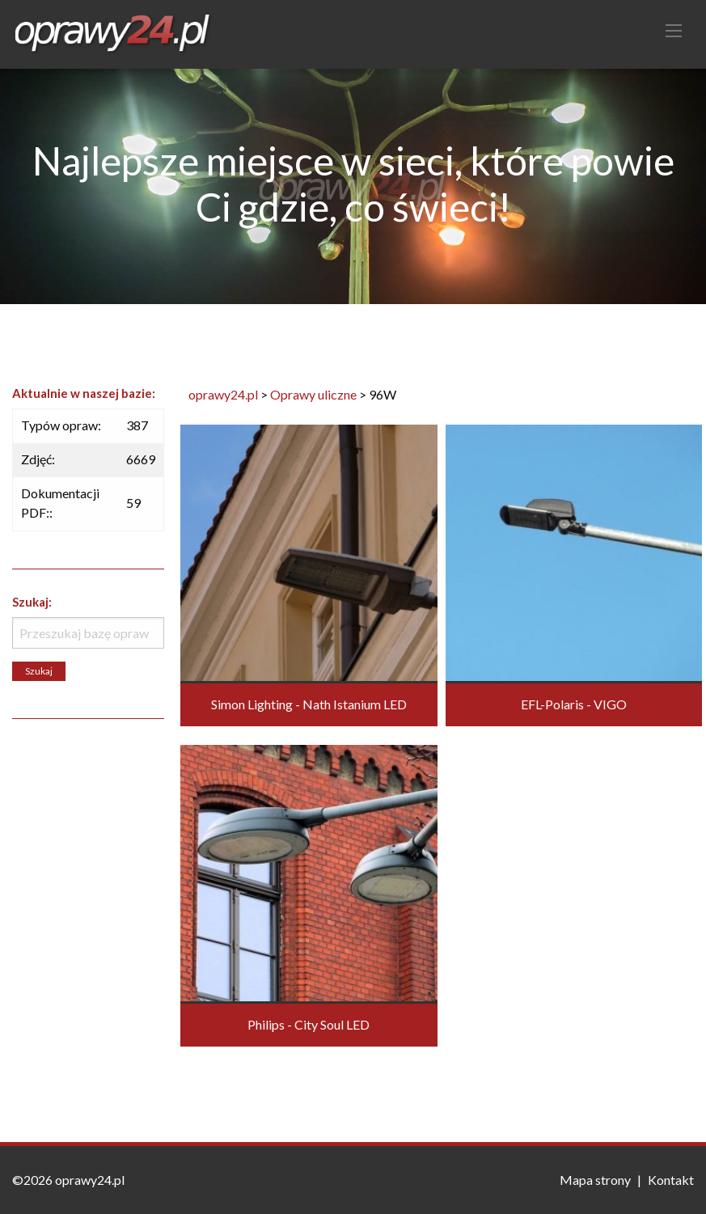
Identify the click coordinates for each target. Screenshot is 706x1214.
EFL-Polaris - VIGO (574, 704)
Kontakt (671, 1179)
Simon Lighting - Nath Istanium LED (309, 704)
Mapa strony (595, 1179)
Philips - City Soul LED (308, 1024)
